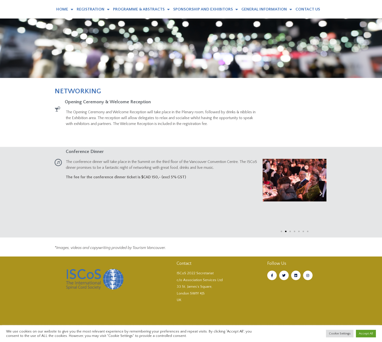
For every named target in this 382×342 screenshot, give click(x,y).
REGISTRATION (93, 9)
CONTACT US (308, 9)
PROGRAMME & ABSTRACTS (141, 9)
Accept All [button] (366, 333)
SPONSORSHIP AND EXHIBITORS (205, 9)
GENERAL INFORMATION (266, 9)
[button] (268, 193)
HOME (64, 9)
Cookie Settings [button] (340, 333)
